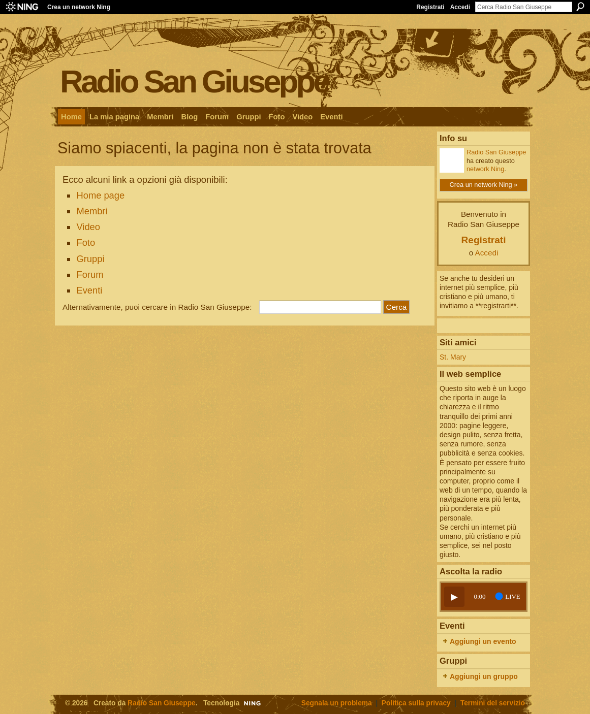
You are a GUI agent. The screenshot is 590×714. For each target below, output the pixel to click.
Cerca (580, 6)
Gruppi (90, 258)
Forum (89, 274)
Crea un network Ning (78, 7)
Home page (100, 195)
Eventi (89, 290)
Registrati (430, 7)
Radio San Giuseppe (194, 81)
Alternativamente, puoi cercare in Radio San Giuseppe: (157, 307)
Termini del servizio (492, 703)
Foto (85, 242)
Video (88, 226)
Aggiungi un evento (483, 641)
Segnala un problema (336, 703)
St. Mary (453, 357)
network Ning (485, 169)
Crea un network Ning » (484, 184)
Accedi (460, 7)
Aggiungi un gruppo (484, 676)
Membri (91, 211)
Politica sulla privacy (416, 703)
